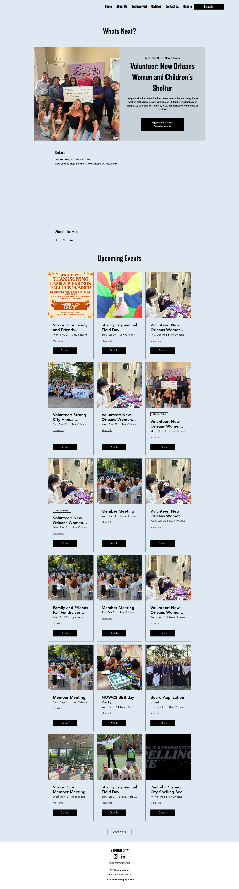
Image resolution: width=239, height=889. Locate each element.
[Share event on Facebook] (56, 240)
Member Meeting (118, 511)
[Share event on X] (64, 240)
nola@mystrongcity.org (119, 862)
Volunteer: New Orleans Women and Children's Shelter (165, 424)
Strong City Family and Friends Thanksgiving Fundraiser (70, 327)
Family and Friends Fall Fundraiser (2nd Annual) (70, 610)
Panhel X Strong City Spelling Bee (166, 789)
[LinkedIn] (123, 856)
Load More (119, 831)
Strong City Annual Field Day (119, 327)
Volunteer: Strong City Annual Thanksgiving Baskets (69, 417)
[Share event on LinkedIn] (71, 240)
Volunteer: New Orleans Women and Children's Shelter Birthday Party (165, 327)
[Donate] (209, 7)
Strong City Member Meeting (69, 789)
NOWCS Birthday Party (118, 700)
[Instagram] (116, 856)
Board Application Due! (167, 700)
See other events (162, 126)
